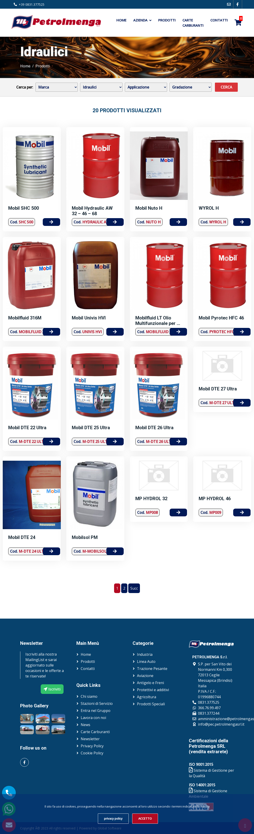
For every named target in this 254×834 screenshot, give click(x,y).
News (85, 724)
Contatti (219, 20)
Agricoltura (146, 696)
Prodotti (167, 20)
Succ (134, 588)
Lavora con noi (93, 717)
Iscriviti (52, 689)
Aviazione (145, 675)
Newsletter (90, 738)
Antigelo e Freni (150, 682)
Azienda (140, 20)
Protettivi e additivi (153, 689)
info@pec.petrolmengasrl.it (221, 724)
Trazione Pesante (152, 668)
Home (121, 20)
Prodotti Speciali (151, 703)
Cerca (226, 87)
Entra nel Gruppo (95, 710)
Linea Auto (146, 661)
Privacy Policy (92, 745)
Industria (144, 654)
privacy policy (113, 818)
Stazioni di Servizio (97, 703)
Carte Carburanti (192, 23)
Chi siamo (89, 696)
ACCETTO (145, 818)
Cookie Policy (92, 753)
